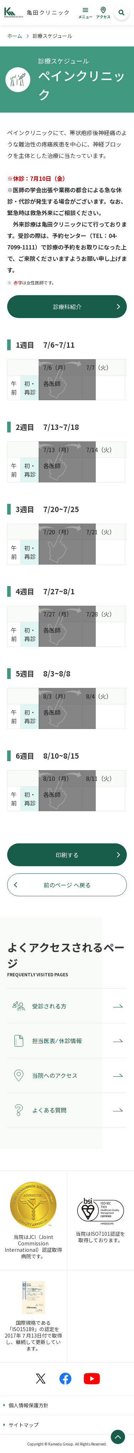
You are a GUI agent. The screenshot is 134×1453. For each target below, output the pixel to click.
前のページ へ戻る (67, 885)
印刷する (67, 855)
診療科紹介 (67, 306)
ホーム (14, 35)
